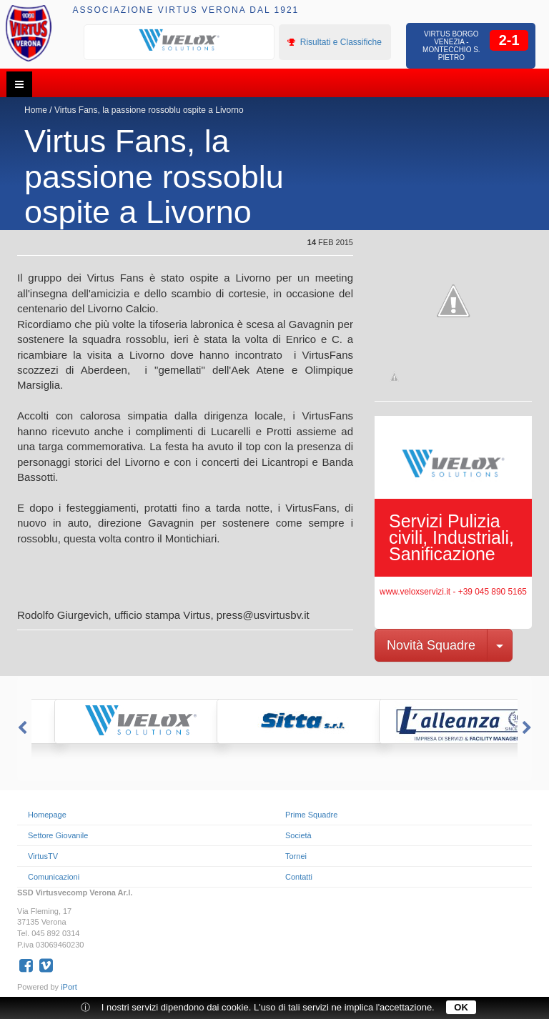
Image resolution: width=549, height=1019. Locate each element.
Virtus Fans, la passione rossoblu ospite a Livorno (149, 110)
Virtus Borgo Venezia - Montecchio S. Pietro (451, 45)
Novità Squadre (431, 645)
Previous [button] (21, 728)
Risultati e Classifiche (334, 42)
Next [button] (528, 728)
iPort (69, 987)
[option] (179, 40)
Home (35, 110)
